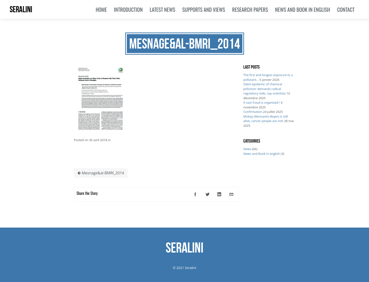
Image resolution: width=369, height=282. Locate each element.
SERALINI (21, 9)
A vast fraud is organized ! (261, 102)
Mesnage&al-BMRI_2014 (100, 173)
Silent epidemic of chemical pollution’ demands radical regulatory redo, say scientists (264, 88)
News (247, 149)
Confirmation (252, 112)
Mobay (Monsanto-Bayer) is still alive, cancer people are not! (265, 118)
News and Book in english (261, 153)
